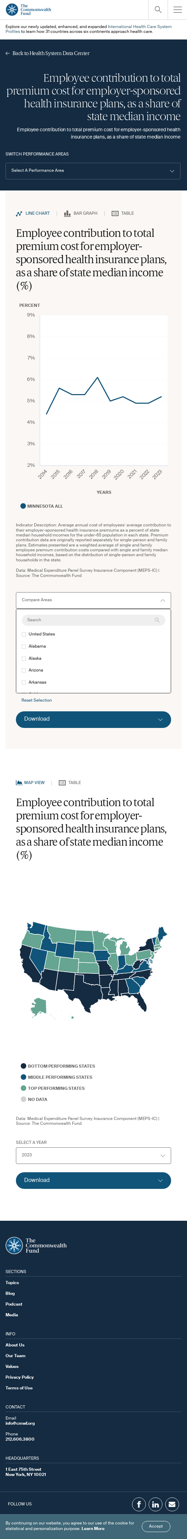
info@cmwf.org (20, 1424)
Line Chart (38, 214)
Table (127, 214)
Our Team (16, 1356)
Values (12, 1367)
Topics (12, 1283)
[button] (93, 171)
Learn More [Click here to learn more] (93, 1529)
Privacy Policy (20, 1378)
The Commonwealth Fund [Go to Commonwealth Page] (57, 576)
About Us (15, 1345)
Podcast (14, 1304)
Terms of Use (19, 1388)
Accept (156, 1526)
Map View (34, 783)
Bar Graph (85, 214)
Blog (10, 1294)
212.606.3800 (20, 1440)
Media (12, 1315)
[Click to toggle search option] (158, 9)
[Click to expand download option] (93, 719)
